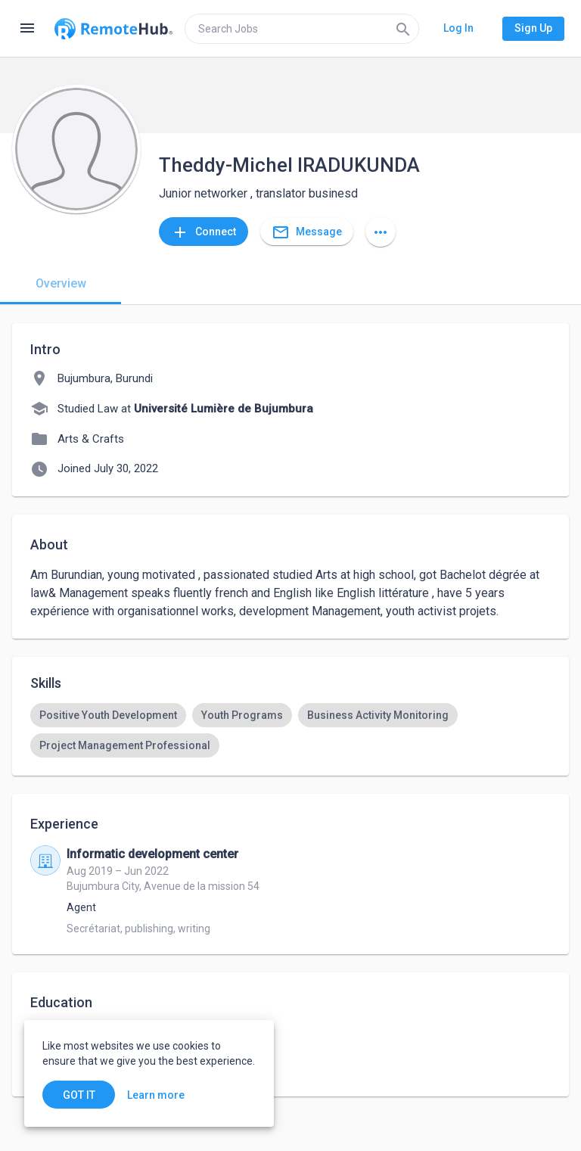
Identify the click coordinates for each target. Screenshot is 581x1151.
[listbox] (290, 730)
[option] (108, 715)
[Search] (403, 29)
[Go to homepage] (113, 29)
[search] (302, 29)
